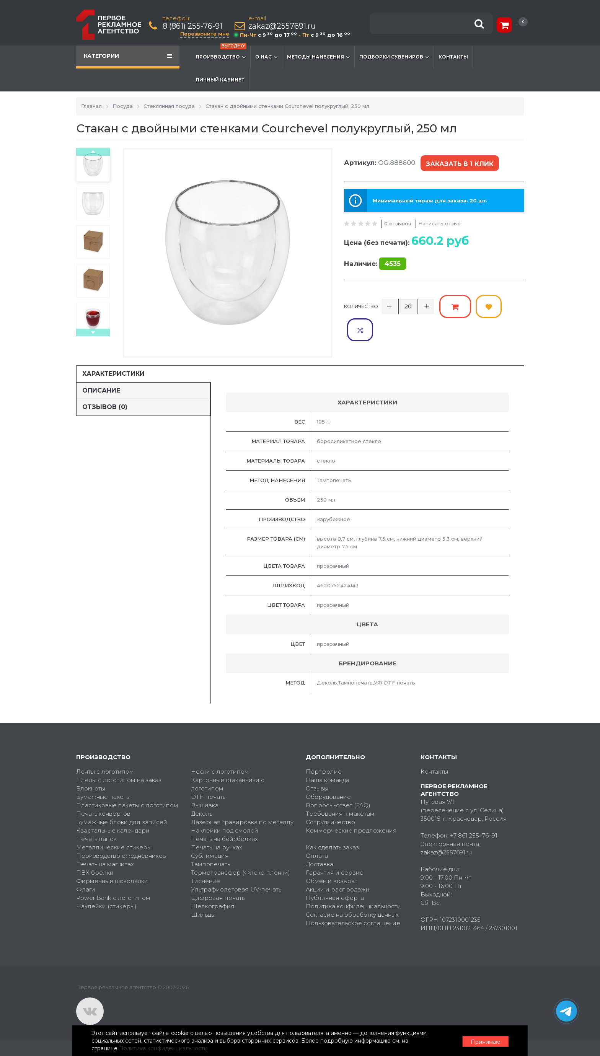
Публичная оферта (335, 897)
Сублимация (210, 855)
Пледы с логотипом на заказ (118, 780)
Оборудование (328, 796)
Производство (221, 53)
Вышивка (204, 805)
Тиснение (205, 881)
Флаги (85, 889)
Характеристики (113, 373)
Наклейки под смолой (224, 830)
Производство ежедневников (121, 855)
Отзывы (317, 788)
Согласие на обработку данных (352, 914)
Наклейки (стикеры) (106, 906)
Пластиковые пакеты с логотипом (127, 805)
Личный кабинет (220, 80)
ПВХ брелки (95, 872)
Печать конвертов (103, 813)
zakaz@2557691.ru (282, 26)
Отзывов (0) (104, 407)
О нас (266, 57)
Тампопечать (210, 864)
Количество (361, 305)
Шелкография (213, 906)
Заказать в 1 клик (459, 163)
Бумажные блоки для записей (121, 822)
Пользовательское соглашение (353, 923)
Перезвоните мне (205, 34)
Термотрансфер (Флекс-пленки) (240, 872)
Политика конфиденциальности (353, 906)
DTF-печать (208, 796)
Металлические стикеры (114, 847)
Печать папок (96, 839)
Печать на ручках (216, 847)
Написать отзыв (439, 222)
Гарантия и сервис (334, 872)
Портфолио (324, 771)
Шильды (203, 914)
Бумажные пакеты (103, 796)
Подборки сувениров (394, 57)
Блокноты (90, 788)
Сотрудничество (330, 822)
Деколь (201, 813)
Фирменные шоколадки (112, 881)
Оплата (317, 855)
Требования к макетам (340, 813)
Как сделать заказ (332, 847)
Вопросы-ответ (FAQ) (338, 805)
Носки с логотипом (220, 771)
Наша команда (327, 780)
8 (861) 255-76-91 (193, 26)
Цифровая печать (218, 897)
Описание (101, 390)
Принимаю (482, 1041)
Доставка (319, 864)
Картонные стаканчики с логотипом (227, 784)
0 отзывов (397, 222)
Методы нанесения (318, 57)
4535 (393, 263)
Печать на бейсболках (224, 839)
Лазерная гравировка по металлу (242, 822)
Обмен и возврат (331, 881)
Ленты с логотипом (105, 771)
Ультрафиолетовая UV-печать (236, 889)
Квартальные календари (113, 830)
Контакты (453, 57)
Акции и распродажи (338, 889)
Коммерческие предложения (351, 830)
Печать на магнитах (105, 864)
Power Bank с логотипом (113, 897)
